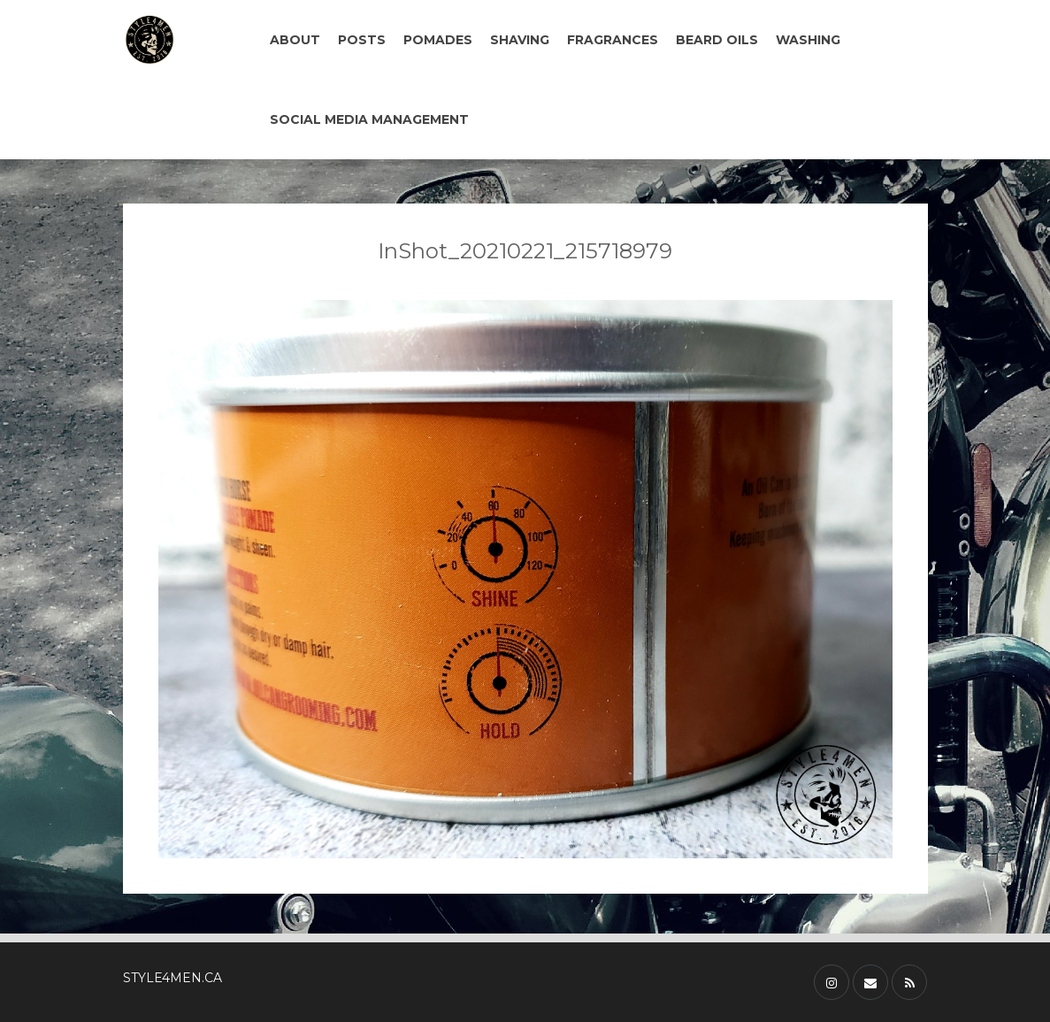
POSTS (362, 40)
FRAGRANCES (612, 40)
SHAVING (519, 40)
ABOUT (295, 40)
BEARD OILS (717, 40)
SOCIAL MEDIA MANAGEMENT (369, 119)
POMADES (437, 40)
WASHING (808, 40)
